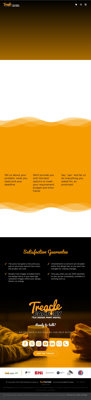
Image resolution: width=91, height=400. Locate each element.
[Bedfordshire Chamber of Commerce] (28, 371)
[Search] (81, 4)
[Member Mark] (80, 371)
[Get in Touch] (45, 353)
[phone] (66, 343)
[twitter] (32, 343)
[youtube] (45, 343)
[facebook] (25, 343)
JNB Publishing (8, 387)
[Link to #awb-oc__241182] (86, 4)
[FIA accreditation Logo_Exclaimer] (60, 372)
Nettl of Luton (68, 382)
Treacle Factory (28, 387)
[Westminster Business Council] (50, 373)
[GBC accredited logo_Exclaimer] (70, 371)
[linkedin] (52, 343)
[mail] (59, 343)
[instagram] (39, 343)
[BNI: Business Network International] (39, 372)
